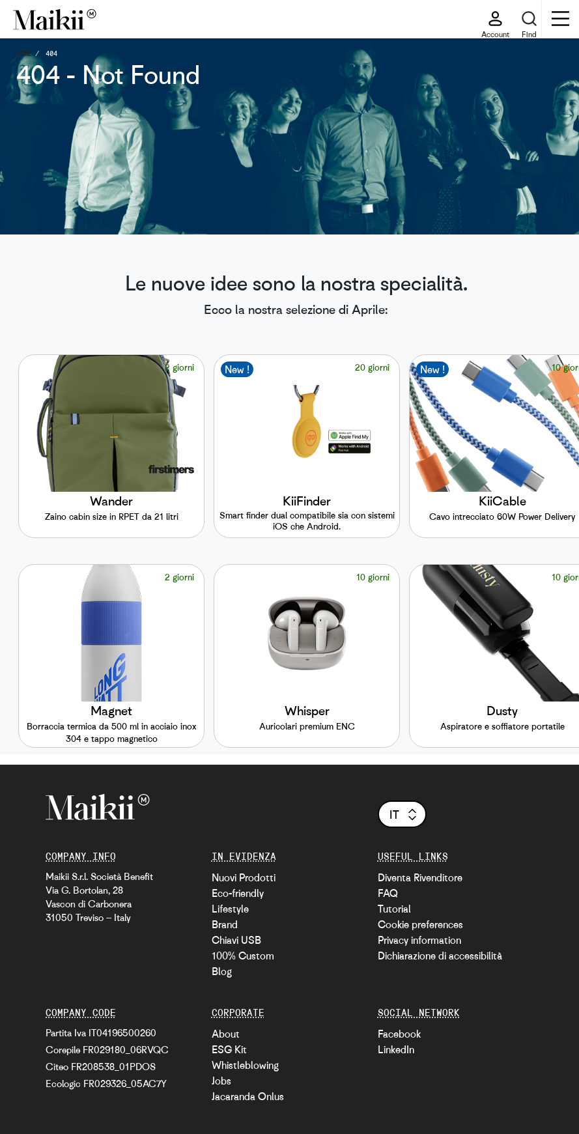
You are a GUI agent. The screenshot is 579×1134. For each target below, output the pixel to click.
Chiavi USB (236, 939)
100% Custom (243, 955)
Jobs (221, 1080)
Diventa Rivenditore (420, 877)
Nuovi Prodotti (243, 877)
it (404, 814)
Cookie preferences (420, 924)
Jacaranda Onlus (248, 1096)
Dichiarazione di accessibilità (440, 955)
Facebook (399, 1033)
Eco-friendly (238, 893)
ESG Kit (229, 1049)
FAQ (388, 893)
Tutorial (394, 908)
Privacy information (419, 939)
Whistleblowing (245, 1064)
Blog (222, 971)
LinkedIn (396, 1049)
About (226, 1033)
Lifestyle (230, 908)
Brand (225, 924)
